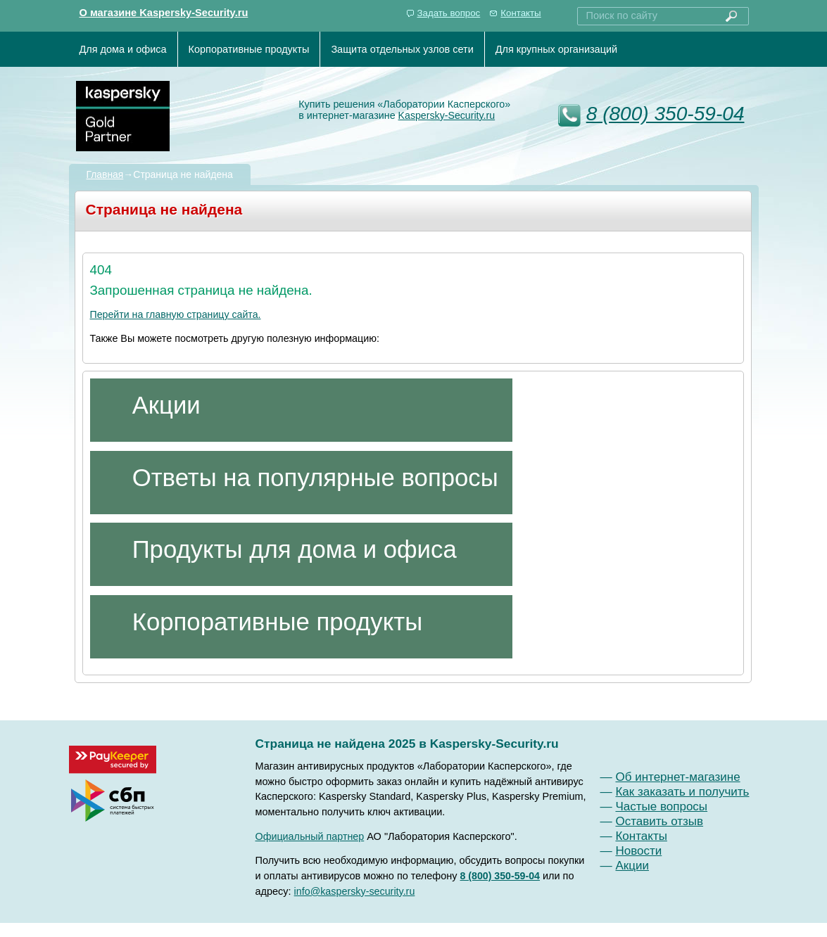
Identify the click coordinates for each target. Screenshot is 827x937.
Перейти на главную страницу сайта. (175, 314)
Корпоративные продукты (249, 49)
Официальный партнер (310, 836)
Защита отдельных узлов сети (402, 49)
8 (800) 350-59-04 (665, 114)
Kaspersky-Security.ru (446, 115)
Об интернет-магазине (677, 777)
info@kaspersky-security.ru (354, 891)
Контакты (520, 13)
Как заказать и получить (682, 791)
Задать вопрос (449, 13)
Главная (105, 174)
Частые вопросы (661, 806)
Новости (638, 851)
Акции (632, 865)
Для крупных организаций (556, 49)
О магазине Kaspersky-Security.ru (164, 12)
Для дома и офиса (123, 49)
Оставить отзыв (659, 821)
